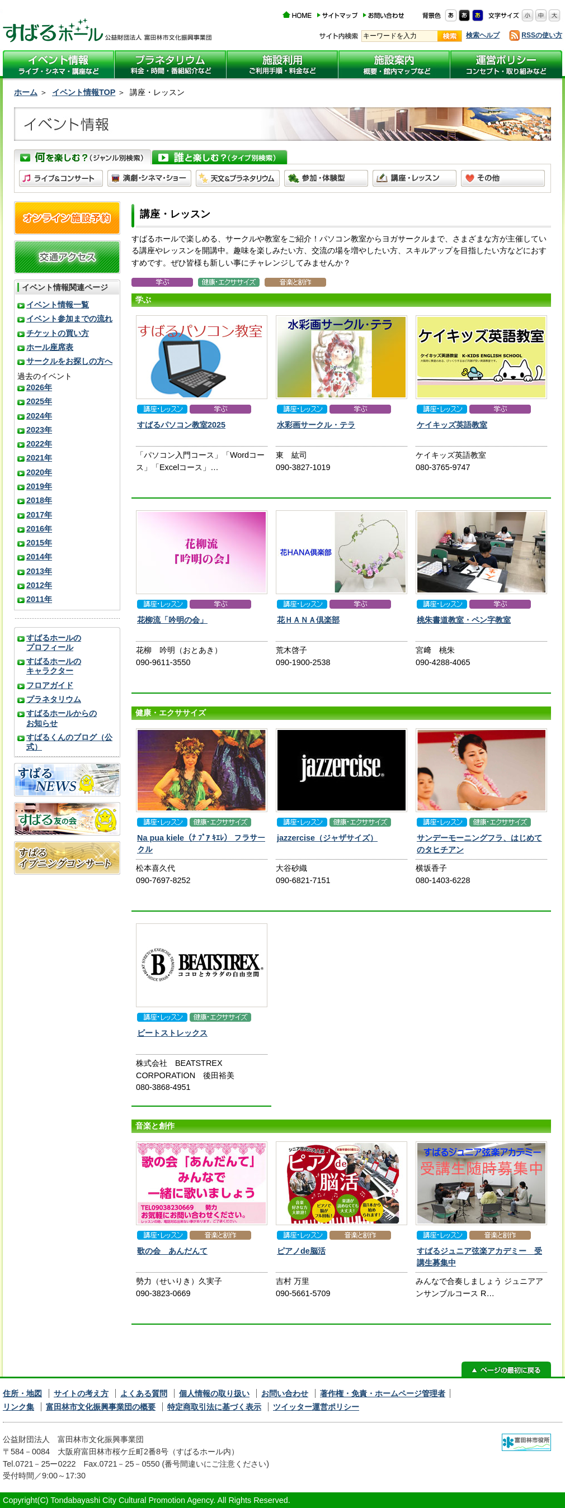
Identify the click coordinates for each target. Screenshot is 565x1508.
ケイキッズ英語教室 (452, 424)
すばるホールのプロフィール (53, 642)
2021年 (39, 457)
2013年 (39, 571)
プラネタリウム (53, 699)
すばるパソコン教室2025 (181, 424)
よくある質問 (143, 1393)
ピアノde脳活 (301, 1250)
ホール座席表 (49, 347)
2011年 (39, 599)
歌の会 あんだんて (172, 1250)
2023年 (39, 429)
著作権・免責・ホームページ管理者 (382, 1393)
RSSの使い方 (541, 35)
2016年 (39, 528)
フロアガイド (49, 685)
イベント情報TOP (83, 92)
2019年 (39, 486)
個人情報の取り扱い (214, 1393)
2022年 (39, 443)
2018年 (39, 500)
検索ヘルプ (483, 35)
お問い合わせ (284, 1393)
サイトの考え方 (81, 1393)
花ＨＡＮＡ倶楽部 (308, 619)
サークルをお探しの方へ (69, 361)
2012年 (39, 585)
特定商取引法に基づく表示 (214, 1406)
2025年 (39, 401)
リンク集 (18, 1406)
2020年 (39, 472)
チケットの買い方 (57, 333)
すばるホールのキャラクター (53, 666)
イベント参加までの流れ (69, 318)
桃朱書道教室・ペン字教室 (464, 619)
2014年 (39, 556)
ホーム (25, 92)
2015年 (39, 542)
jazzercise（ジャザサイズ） (327, 837)
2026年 (39, 387)
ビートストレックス (172, 1032)
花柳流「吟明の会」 (172, 619)
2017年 (39, 514)
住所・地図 (22, 1393)
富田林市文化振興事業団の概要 (101, 1406)
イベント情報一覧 (57, 304)
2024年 (39, 415)
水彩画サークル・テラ (316, 424)
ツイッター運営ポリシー (316, 1406)
